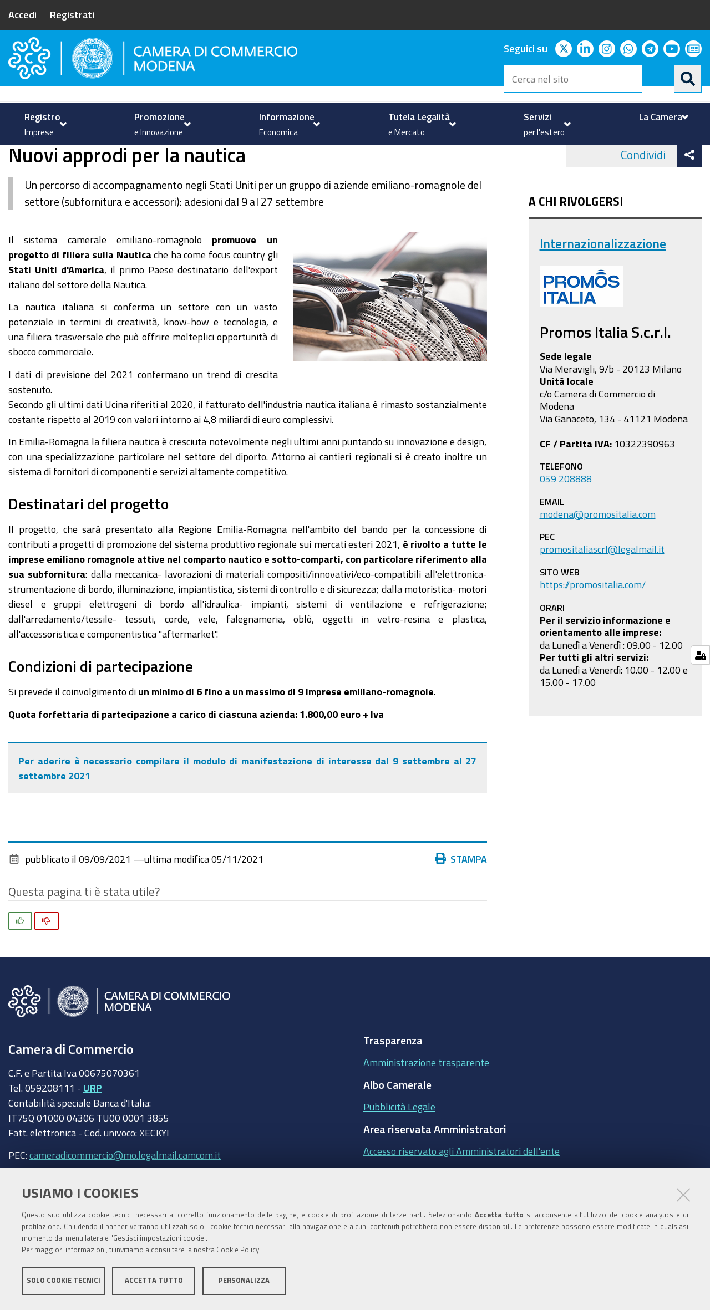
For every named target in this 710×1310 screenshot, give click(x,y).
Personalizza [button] (244, 1280)
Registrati (72, 14)
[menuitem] (44, 124)
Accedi (22, 14)
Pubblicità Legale (399, 1151)
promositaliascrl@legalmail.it (602, 593)
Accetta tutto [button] (154, 1280)
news (235, 157)
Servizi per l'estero (67, 157)
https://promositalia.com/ (593, 628)
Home (15, 157)
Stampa (461, 903)
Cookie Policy (237, 1250)
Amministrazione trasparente (426, 1107)
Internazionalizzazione (166, 157)
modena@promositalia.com (598, 558)
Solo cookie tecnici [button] (63, 1280)
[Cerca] (688, 79)
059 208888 (566, 523)
